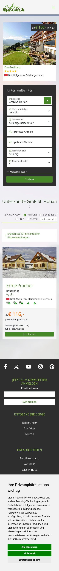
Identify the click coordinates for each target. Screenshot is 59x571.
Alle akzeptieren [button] (30, 547)
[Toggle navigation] (53, 7)
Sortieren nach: (12, 215)
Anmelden (29, 402)
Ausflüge (29, 428)
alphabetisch (50, 214)
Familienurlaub (29, 458)
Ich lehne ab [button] (29, 553)
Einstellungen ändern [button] (29, 560)
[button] (52, 51)
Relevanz (32, 214)
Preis (21, 219)
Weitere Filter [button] (17, 171)
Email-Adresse (29, 388)
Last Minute (29, 469)
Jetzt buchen (29, 334)
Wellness (29, 464)
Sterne (34, 219)
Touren (29, 434)
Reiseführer (29, 423)
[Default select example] (29, 121)
